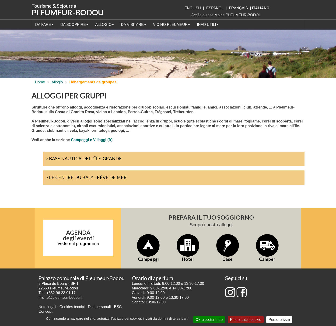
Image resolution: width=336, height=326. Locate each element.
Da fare (44, 25)
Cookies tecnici (73, 307)
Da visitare (133, 25)
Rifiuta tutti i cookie (245, 320)
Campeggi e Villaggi (88, 140)
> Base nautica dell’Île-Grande (84, 158)
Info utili (207, 25)
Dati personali (99, 307)
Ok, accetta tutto (209, 320)
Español (215, 8)
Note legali (47, 307)
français (238, 8)
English (192, 8)
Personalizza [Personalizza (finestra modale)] (279, 320)
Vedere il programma (78, 243)
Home (40, 82)
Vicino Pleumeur (171, 25)
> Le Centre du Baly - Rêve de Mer (86, 177)
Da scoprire (74, 25)
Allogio (104, 25)
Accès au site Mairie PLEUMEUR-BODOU (226, 15)
